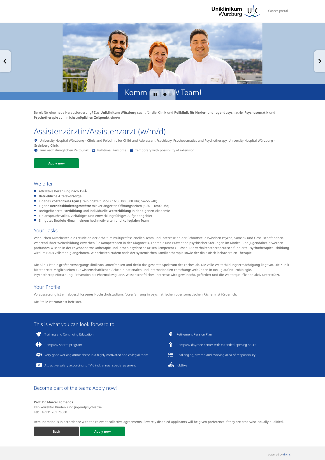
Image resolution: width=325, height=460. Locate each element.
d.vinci (287, 454)
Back (56, 431)
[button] (5, 61)
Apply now (56, 163)
